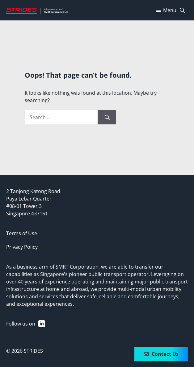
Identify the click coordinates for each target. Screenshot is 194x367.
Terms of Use (21, 233)
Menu (165, 10)
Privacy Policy (22, 247)
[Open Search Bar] (182, 10)
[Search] (107, 117)
